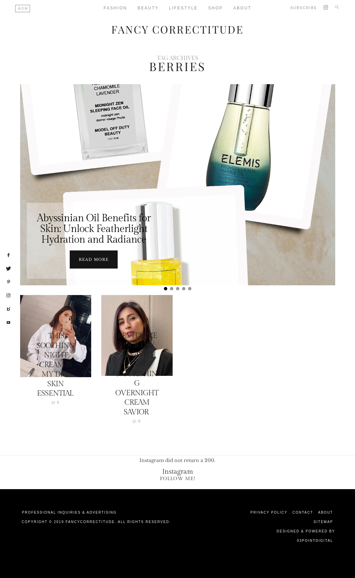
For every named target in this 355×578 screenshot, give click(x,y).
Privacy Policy (268, 512)
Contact (302, 512)
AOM (23, 8)
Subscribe (303, 8)
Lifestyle (183, 8)
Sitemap (323, 521)
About (325, 512)
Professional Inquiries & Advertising (69, 512)
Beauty (148, 8)
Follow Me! (177, 478)
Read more (94, 258)
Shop (215, 8)
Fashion (115, 8)
